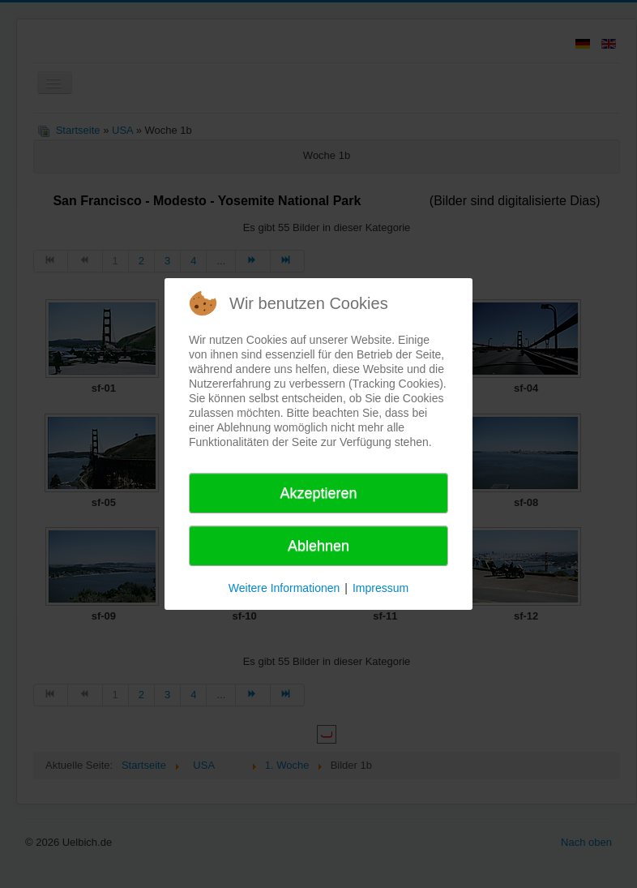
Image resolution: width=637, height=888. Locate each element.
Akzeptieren (318, 493)
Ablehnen (318, 546)
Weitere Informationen (284, 587)
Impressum (380, 587)
